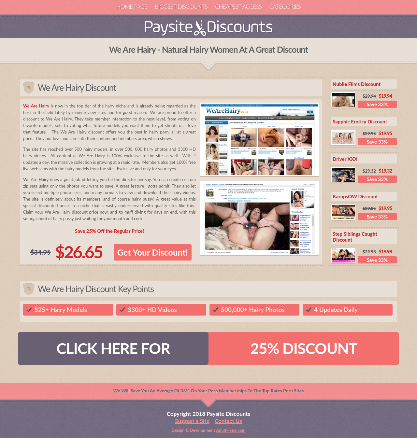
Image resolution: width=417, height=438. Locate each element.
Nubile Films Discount (357, 84)
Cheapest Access (238, 6)
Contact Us (228, 420)
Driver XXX (345, 159)
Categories (284, 6)
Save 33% (377, 104)
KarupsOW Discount (355, 196)
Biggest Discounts (181, 6)
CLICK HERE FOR (113, 348)
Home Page (131, 6)
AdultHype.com (230, 430)
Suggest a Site (192, 420)
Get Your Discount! (152, 252)
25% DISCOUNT (303, 348)
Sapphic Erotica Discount (360, 121)
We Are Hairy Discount (77, 87)
